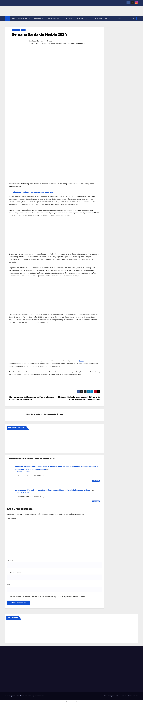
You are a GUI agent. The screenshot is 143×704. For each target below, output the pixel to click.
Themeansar (40, 696)
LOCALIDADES (53, 19)
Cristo (81, 361)
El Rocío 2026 (82, 19)
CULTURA (68, 19)
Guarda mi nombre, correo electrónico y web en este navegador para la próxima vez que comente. (48, 597)
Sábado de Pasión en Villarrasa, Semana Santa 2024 (33, 192)
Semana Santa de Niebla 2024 (39, 34)
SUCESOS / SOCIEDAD (21, 19)
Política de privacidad (111, 696)
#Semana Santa (69, 43)
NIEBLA (23, 30)
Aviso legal (123, 696)
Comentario (12, 519)
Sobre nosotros (133, 696)
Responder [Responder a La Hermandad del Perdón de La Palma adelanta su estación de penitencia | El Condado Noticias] (96, 501)
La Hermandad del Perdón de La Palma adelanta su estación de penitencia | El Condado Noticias (52, 490)
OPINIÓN (119, 19)
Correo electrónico (15, 572)
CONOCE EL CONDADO (102, 19)
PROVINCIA (38, 19)
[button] (133, 19)
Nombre (11, 560)
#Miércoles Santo (48, 43)
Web (8, 584)
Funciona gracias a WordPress (14, 696)
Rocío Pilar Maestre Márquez (42, 41)
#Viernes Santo (82, 43)
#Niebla (59, 43)
